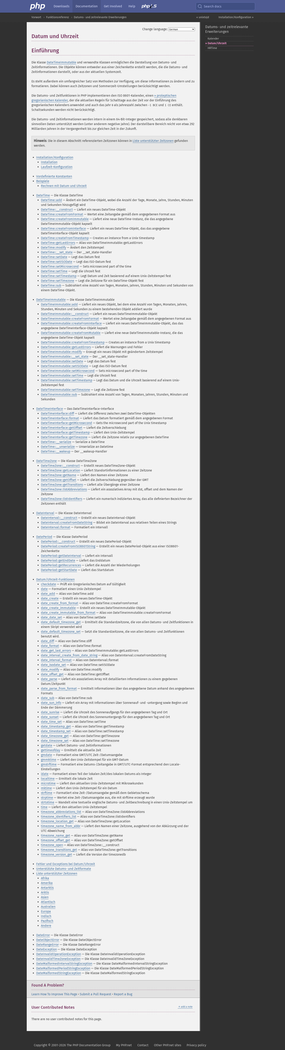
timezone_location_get (57, 821)
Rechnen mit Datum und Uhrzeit (64, 186)
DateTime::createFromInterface (63, 228)
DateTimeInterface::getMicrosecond (66, 423)
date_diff (47, 641)
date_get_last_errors (56, 650)
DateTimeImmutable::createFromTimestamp (72, 342)
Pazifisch (47, 921)
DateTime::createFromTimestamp (65, 238)
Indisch (46, 916)
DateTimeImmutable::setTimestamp (66, 380)
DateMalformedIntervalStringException (64, 963)
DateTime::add (51, 200)
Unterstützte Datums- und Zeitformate (63, 869)
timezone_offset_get (55, 840)
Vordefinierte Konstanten (54, 176)
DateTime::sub (51, 285)
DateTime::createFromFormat (62, 214)
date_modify (50, 669)
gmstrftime (49, 764)
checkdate (48, 584)
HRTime (212, 48)
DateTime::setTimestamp (58, 276)
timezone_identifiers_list (58, 816)
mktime (46, 788)
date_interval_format (56, 660)
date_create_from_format (59, 603)
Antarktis (47, 888)
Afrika (45, 878)
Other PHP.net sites (167, 1045)
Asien (44, 897)
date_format (50, 646)
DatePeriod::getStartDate (59, 570)
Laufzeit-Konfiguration (56, 167)
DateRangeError (47, 944)
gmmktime (48, 760)
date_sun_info (51, 703)
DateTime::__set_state (57, 252)
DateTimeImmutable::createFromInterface (71, 323)
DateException (46, 949)
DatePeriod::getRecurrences (61, 565)
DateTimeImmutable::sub (59, 394)
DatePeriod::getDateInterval (61, 556)
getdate (46, 745)
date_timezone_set (54, 741)
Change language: (154, 29)
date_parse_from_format (59, 688)
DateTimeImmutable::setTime (62, 375)
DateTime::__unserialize (58, 447)
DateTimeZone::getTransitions (62, 484)
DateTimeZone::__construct (60, 466)
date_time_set (51, 722)
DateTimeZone (46, 461)
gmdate (46, 755)
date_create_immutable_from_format (68, 613)
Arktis (45, 892)
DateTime (43, 195)
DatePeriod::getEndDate (58, 560)
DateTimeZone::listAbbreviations (64, 489)
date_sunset (50, 717)
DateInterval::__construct (59, 518)
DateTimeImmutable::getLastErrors (66, 347)
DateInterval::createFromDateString (66, 522)
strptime (47, 797)
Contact (142, 1045)
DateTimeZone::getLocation (60, 470)
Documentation (87, 6)
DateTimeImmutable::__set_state (64, 356)
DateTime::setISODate (56, 262)
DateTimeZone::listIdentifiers (61, 499)
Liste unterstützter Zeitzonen (153, 141)
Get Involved (113, 6)
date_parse (49, 679)
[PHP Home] (38, 6)
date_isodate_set (53, 665)
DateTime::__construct (57, 209)
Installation (49, 162)
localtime (48, 778)
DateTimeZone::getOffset (58, 480)
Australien (48, 907)
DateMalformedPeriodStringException (63, 968)
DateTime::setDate (54, 257)
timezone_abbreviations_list (61, 812)
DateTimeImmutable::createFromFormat (70, 318)
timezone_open (52, 845)
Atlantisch (48, 902)
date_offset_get (52, 674)
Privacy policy (196, 1045)
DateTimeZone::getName (58, 475)
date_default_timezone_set (61, 631)
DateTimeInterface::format (60, 418)
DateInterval (45, 513)
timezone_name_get (55, 835)
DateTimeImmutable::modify (61, 352)
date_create (50, 598)
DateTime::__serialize (56, 442)
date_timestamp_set (56, 731)
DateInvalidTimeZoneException (58, 959)
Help (131, 6)
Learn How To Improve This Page (54, 994)
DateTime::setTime (54, 271)
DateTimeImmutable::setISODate (64, 366)
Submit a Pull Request (95, 994)
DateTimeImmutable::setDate (62, 361)
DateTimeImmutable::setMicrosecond (68, 371)
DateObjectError (47, 940)
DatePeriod (44, 537)
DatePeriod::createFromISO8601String (68, 546)
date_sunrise (50, 712)
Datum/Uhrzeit (217, 43)
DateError (43, 935)
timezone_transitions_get (59, 850)
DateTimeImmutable (61, 62)
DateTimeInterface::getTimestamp (65, 432)
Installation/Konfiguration (54, 157)
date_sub (47, 698)
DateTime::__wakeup (55, 451)
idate (44, 774)
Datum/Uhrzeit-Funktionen (55, 579)
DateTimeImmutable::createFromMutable (71, 333)
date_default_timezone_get (61, 622)
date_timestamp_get (56, 726)
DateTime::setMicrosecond (60, 266)
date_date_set (51, 617)
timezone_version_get (56, 854)
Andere (46, 925)
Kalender (213, 38)
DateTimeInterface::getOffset (61, 428)
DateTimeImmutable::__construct (65, 314)
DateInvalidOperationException (58, 954)
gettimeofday (50, 750)
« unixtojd (202, 17)
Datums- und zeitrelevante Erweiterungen (100, 17)
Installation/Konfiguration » (236, 17)
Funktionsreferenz (57, 17)
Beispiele (42, 181)
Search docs (209, 6)
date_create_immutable (58, 608)
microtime (48, 783)
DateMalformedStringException (58, 973)
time (44, 807)
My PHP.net (124, 1045)
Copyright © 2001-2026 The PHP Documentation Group (72, 1045)
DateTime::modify (53, 247)
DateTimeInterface (49, 409)
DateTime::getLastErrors (58, 243)
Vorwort (36, 17)
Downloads (61, 6)
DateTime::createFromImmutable (65, 219)
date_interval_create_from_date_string (69, 655)
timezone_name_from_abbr (60, 826)
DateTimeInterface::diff (57, 413)
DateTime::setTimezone (57, 281)
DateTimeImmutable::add (59, 304)
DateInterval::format (55, 527)
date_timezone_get (55, 736)
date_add (48, 594)
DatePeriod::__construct (58, 541)
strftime (46, 793)
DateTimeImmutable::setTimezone (65, 390)
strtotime (47, 802)
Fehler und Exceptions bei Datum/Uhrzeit (65, 864)
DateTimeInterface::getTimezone (64, 437)
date (44, 589)
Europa (46, 911)
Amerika (47, 883)
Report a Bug (123, 994)
